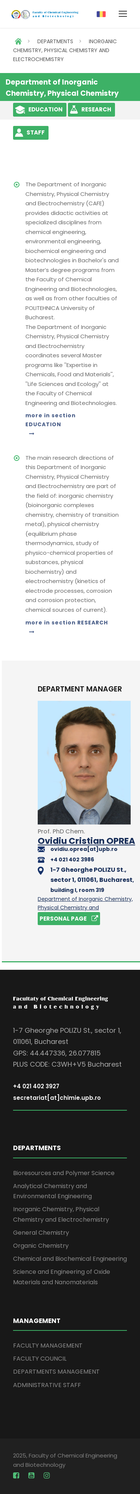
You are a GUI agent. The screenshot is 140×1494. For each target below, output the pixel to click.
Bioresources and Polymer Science (64, 1173)
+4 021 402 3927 (36, 1086)
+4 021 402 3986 (72, 859)
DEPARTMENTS (55, 41)
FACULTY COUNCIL (39, 1358)
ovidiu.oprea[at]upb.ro (84, 849)
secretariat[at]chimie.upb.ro (57, 1098)
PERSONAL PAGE (69, 918)
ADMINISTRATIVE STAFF (47, 1385)
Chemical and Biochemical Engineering (70, 1258)
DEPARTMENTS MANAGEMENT (56, 1371)
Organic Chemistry (41, 1245)
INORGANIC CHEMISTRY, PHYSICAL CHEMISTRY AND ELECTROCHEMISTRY (65, 50)
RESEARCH (96, 109)
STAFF (36, 132)
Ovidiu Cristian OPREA (86, 841)
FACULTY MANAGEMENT (48, 1345)
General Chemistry (41, 1232)
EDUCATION (45, 109)
